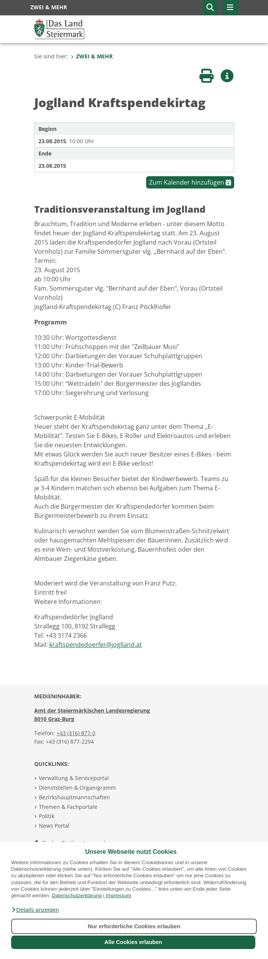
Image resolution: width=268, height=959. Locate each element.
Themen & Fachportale (68, 806)
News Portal (54, 825)
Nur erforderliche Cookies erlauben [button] (134, 926)
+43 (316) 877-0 (76, 733)
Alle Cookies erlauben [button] (133, 942)
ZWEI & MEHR (92, 56)
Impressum (118, 895)
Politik (46, 816)
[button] (35, 910)
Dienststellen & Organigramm (77, 787)
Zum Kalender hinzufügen (190, 182)
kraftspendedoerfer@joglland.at (95, 644)
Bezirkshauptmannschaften (74, 797)
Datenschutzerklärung (77, 895)
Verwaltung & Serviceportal (74, 778)
